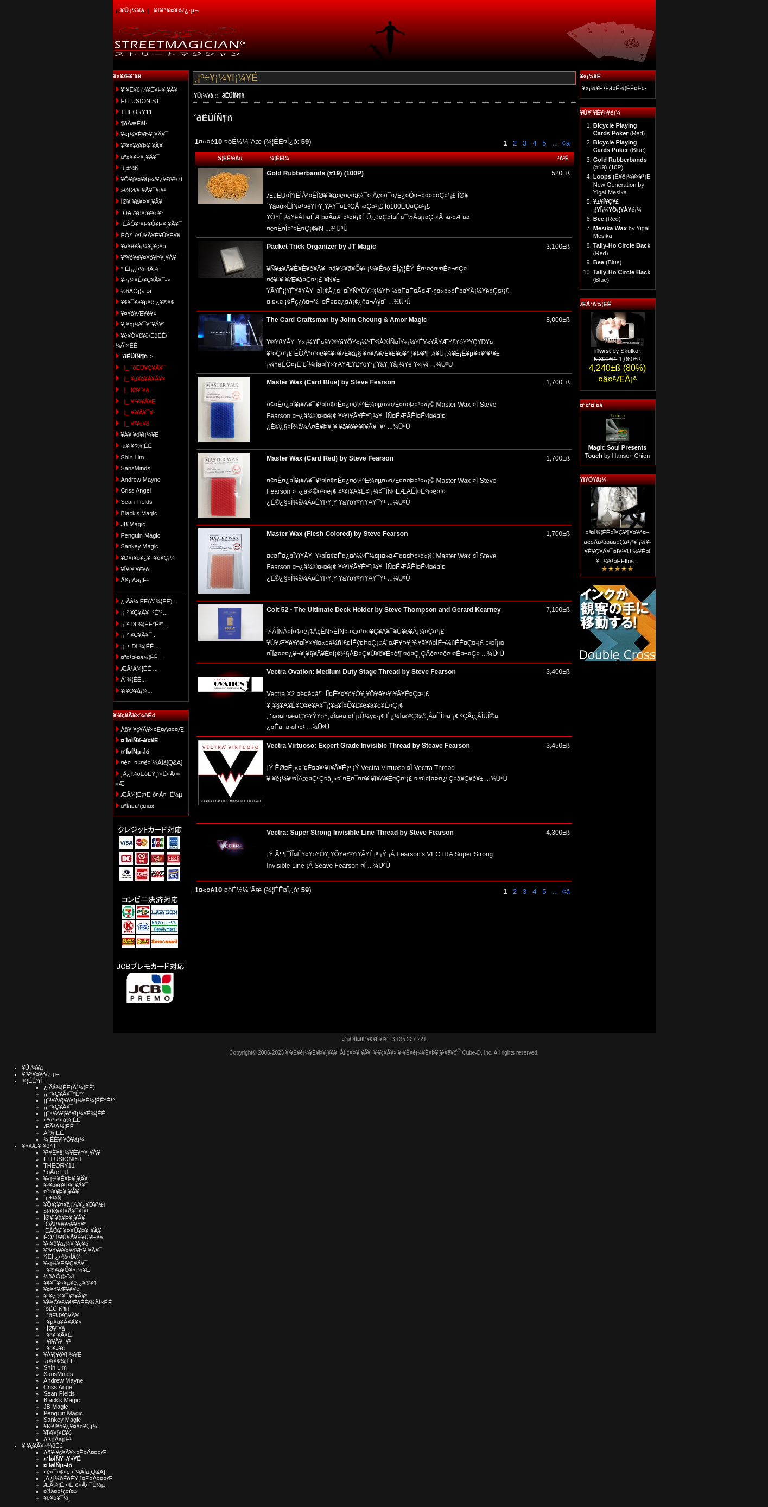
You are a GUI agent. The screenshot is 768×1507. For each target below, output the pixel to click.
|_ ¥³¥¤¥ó (135, 423)
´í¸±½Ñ (130, 168)
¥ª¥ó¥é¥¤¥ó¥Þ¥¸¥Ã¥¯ (150, 257)
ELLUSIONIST (140, 101)
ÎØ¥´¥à (54, 1328)
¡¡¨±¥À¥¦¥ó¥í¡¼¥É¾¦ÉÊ (74, 1113)
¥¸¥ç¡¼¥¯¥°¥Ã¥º (143, 324)
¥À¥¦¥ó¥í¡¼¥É (140, 434)
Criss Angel (136, 490)
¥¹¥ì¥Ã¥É (57, 1335)
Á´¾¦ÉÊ (53, 1133)
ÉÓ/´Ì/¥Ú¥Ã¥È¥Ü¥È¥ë (150, 235)
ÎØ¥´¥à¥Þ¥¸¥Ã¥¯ (143, 201)
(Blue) (607, 262)
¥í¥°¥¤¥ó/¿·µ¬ (176, 10)
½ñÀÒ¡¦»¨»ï (136, 291)
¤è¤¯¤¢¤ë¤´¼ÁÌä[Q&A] (152, 762)
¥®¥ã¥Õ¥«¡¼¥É (66, 1269)
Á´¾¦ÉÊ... (134, 679)
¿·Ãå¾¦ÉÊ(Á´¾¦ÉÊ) (69, 1087)
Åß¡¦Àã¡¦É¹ (135, 580)
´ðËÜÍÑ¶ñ (232, 96)
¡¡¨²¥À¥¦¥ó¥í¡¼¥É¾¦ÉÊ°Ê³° (79, 1100)
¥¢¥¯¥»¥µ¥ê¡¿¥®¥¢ (147, 302)
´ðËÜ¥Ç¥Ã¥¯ (62, 1315)
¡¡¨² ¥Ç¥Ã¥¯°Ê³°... (144, 612)
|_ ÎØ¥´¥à (135, 390)
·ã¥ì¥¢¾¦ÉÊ (136, 446)
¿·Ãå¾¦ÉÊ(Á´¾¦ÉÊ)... (149, 601)
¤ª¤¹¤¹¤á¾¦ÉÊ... (142, 657)
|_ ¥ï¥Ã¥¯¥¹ (138, 412)
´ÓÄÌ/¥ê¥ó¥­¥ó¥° (142, 213)
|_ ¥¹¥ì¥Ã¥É (138, 401)
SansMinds (135, 468)
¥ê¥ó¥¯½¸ (57, 1498)
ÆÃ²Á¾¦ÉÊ (595, 304)
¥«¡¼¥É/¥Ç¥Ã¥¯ (65, 1263)
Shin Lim (132, 457)
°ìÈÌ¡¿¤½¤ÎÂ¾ (139, 269)
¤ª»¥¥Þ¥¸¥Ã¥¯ (140, 157)
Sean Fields (137, 502)
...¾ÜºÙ (335, 228)
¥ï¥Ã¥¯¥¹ (57, 1341)
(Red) (607, 219)
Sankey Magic (139, 546)
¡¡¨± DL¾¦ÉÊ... (140, 646)
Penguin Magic (141, 535)
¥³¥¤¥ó (54, 1348)
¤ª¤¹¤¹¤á (591, 405)
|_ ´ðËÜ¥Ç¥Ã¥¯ (143, 367)
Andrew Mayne (141, 479)
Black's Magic (139, 513)
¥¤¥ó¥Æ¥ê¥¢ (139, 313)
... (554, 143)
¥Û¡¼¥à (132, 10)
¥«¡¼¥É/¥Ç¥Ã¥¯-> (145, 279)
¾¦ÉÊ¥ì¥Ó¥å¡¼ (64, 1139)
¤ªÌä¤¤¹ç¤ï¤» (138, 806)
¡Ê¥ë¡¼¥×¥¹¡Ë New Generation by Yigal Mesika (621, 184)
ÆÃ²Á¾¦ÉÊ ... (139, 668)
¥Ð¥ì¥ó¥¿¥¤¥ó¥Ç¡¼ (148, 557)
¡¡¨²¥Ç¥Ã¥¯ (58, 1107)
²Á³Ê (563, 158)
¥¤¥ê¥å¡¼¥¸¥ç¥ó (143, 246)
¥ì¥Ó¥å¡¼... (137, 691)
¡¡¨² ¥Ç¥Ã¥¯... (139, 635)
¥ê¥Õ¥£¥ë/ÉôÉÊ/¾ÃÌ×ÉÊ (77, 1302)
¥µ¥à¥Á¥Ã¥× (62, 1322)
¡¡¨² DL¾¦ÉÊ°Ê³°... (144, 624)
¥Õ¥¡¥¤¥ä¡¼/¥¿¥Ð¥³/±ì (152, 179)
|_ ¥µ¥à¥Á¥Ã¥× (143, 378)
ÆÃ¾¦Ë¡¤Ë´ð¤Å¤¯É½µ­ (151, 794)
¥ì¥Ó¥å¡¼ (593, 479)
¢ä (565, 143)
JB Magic (133, 524)
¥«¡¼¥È (590, 76)
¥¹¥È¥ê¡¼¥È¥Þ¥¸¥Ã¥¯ (151, 89)
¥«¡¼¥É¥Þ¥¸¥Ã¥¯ (144, 134)
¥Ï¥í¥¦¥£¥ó (135, 569)
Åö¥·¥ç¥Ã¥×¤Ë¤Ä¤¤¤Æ (153, 729)
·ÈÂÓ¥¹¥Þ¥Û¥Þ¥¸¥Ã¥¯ (151, 223)
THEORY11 (137, 112)
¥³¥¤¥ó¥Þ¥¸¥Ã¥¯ (143, 145)
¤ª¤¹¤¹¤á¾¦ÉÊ (62, 1120)
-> (137, 356)
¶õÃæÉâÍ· (134, 123)
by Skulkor (617, 351)
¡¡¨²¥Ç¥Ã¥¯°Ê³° (63, 1093)
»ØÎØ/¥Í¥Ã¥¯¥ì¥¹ (143, 190)
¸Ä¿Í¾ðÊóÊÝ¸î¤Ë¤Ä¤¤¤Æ (77, 1478)
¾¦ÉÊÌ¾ (279, 158)
